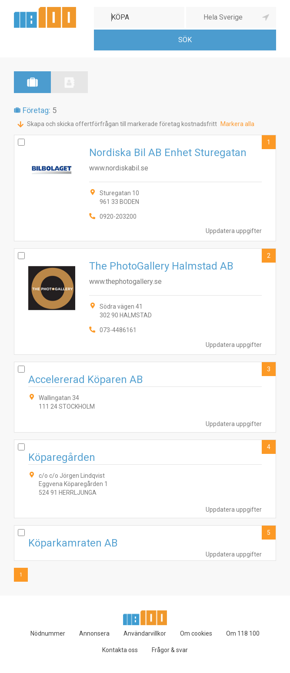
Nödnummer (47, 633)
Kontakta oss (120, 649)
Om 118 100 (243, 633)
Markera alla (237, 123)
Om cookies (196, 633)
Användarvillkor (144, 633)
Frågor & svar (170, 649)
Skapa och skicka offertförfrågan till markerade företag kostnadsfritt (122, 123)
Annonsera (94, 633)
